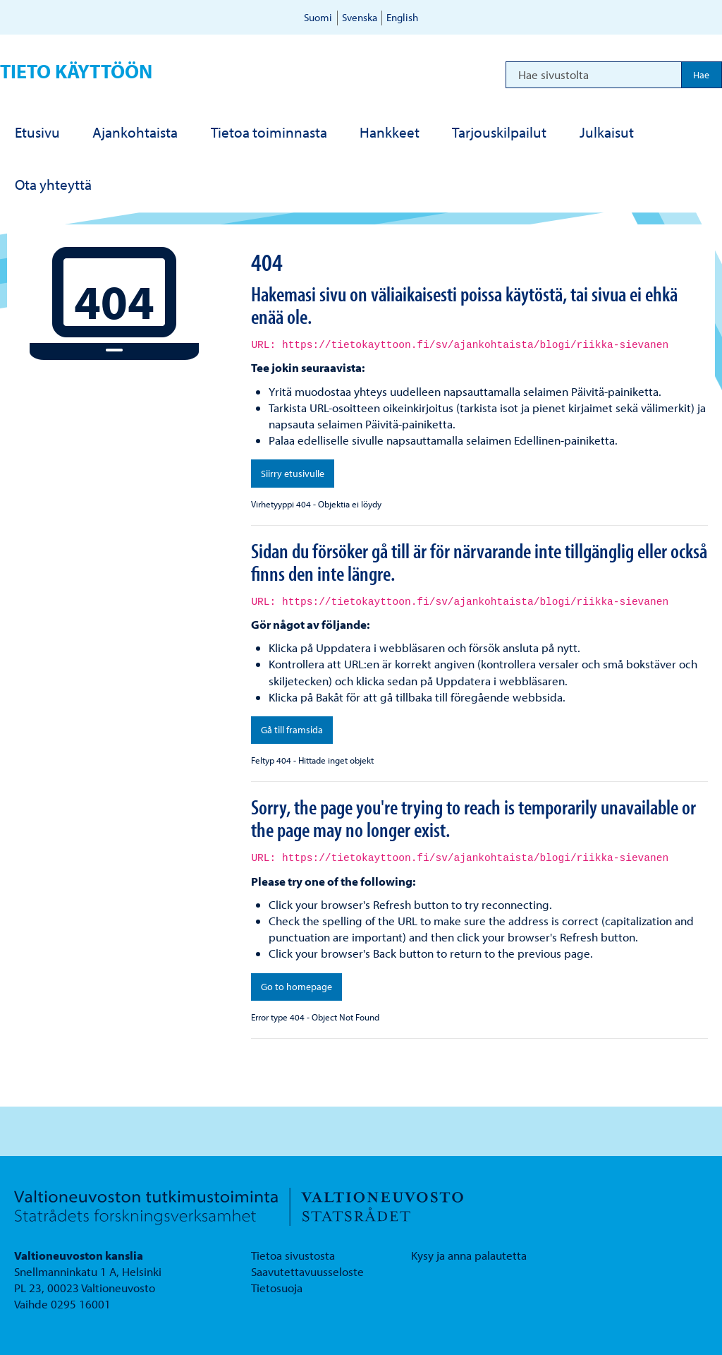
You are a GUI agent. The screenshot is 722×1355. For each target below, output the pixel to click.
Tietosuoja (276, 1287)
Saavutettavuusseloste (307, 1271)
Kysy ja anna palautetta (469, 1255)
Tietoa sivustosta (293, 1255)
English (402, 17)
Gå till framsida (292, 729)
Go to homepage (296, 986)
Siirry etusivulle (292, 473)
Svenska (359, 17)
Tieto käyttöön (76, 71)
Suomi (318, 17)
